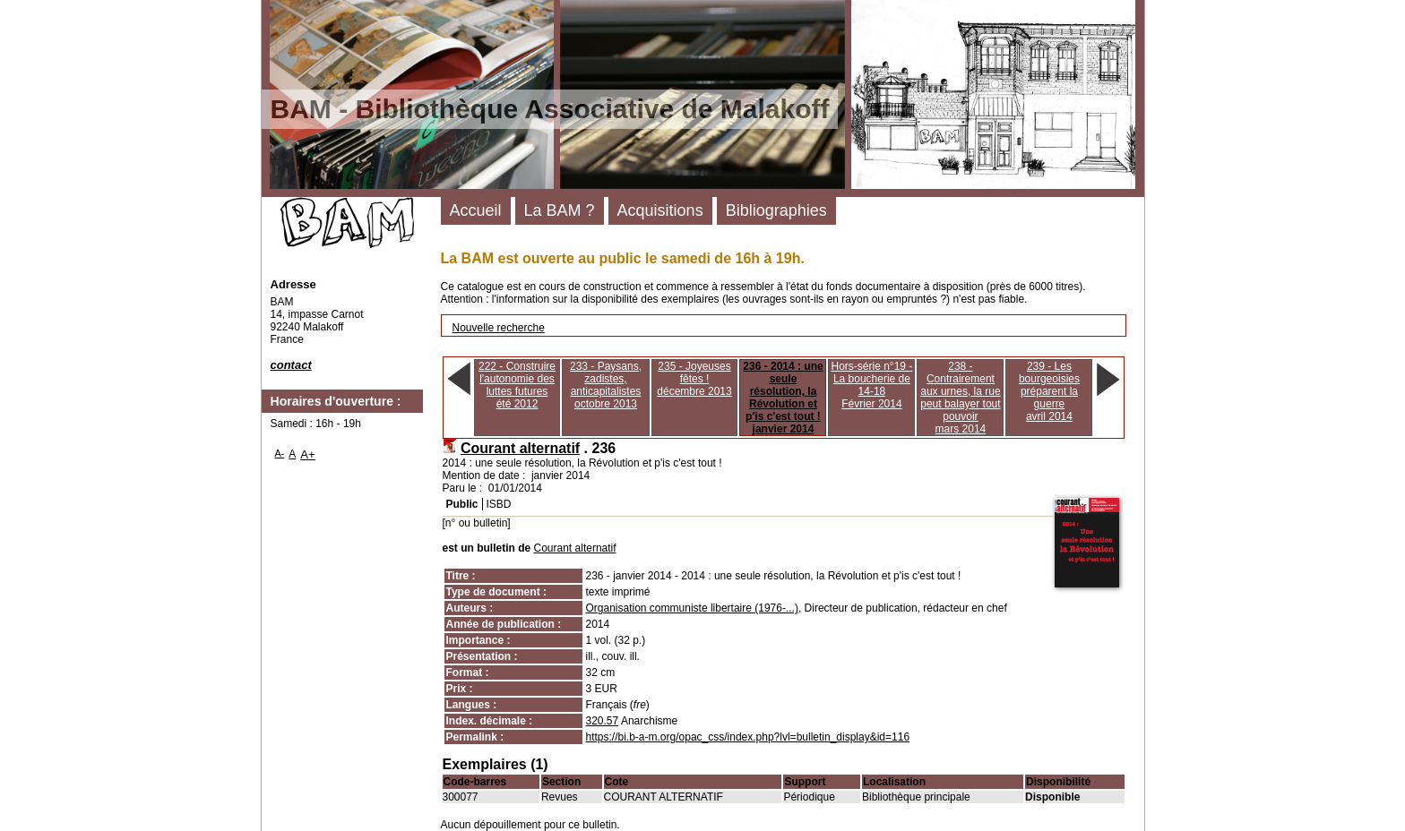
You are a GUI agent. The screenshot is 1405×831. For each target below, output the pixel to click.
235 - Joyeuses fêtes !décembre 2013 (694, 379)
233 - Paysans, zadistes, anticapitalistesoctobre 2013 (606, 385)
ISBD (499, 504)
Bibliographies (776, 210)
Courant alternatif (520, 448)
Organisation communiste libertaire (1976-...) (692, 608)
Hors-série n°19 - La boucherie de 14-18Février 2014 (872, 385)
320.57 (602, 721)
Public (462, 504)
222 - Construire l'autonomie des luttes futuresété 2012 (517, 385)
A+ (307, 454)
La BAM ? (559, 210)
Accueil (476, 210)
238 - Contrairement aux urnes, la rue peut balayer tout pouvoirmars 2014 (960, 397)
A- (280, 453)
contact (291, 365)
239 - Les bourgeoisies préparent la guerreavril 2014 (1049, 391)
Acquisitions (660, 210)
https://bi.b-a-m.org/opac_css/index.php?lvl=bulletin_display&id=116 (748, 737)
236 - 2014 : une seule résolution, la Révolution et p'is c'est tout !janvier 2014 (783, 397)
